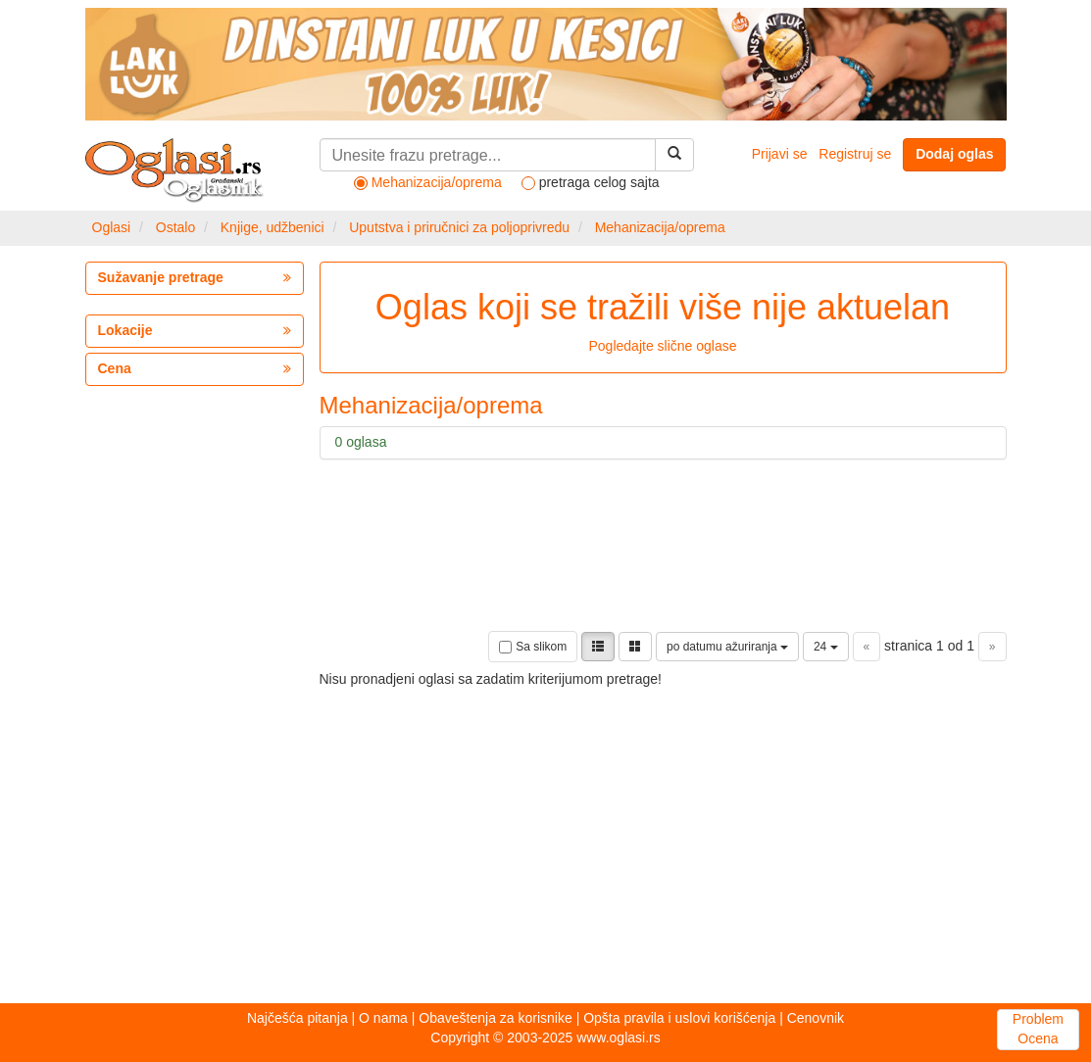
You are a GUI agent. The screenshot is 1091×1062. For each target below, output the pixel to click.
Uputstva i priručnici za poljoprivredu (459, 227)
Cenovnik (815, 1018)
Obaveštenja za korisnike (495, 1018)
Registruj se (854, 154)
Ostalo (175, 227)
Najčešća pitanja (297, 1018)
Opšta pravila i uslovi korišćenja (679, 1018)
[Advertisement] (438, 827)
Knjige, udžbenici (272, 227)
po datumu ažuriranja (727, 646)
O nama (383, 1018)
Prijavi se (780, 154)
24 (826, 646)
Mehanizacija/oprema (660, 227)
